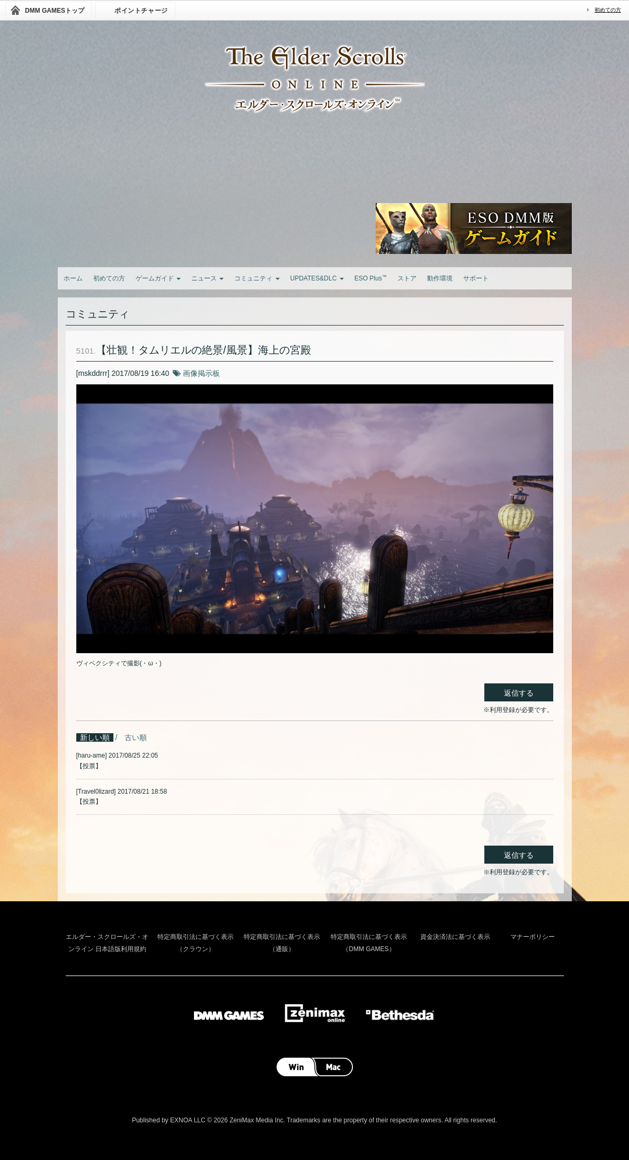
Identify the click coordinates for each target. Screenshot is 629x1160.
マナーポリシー (532, 937)
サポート (476, 278)
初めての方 (608, 10)
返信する (519, 693)
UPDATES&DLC (317, 278)
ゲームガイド (158, 278)
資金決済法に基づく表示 (455, 937)
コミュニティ (256, 278)
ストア (407, 278)
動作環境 (440, 278)
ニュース (207, 278)
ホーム (73, 278)
